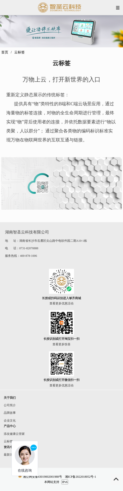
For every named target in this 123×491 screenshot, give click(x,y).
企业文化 (8, 420)
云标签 (6, 441)
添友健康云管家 (12, 434)
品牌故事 (8, 413)
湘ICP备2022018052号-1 (80, 476)
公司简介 (10, 405)
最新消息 (8, 454)
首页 (4, 52)
